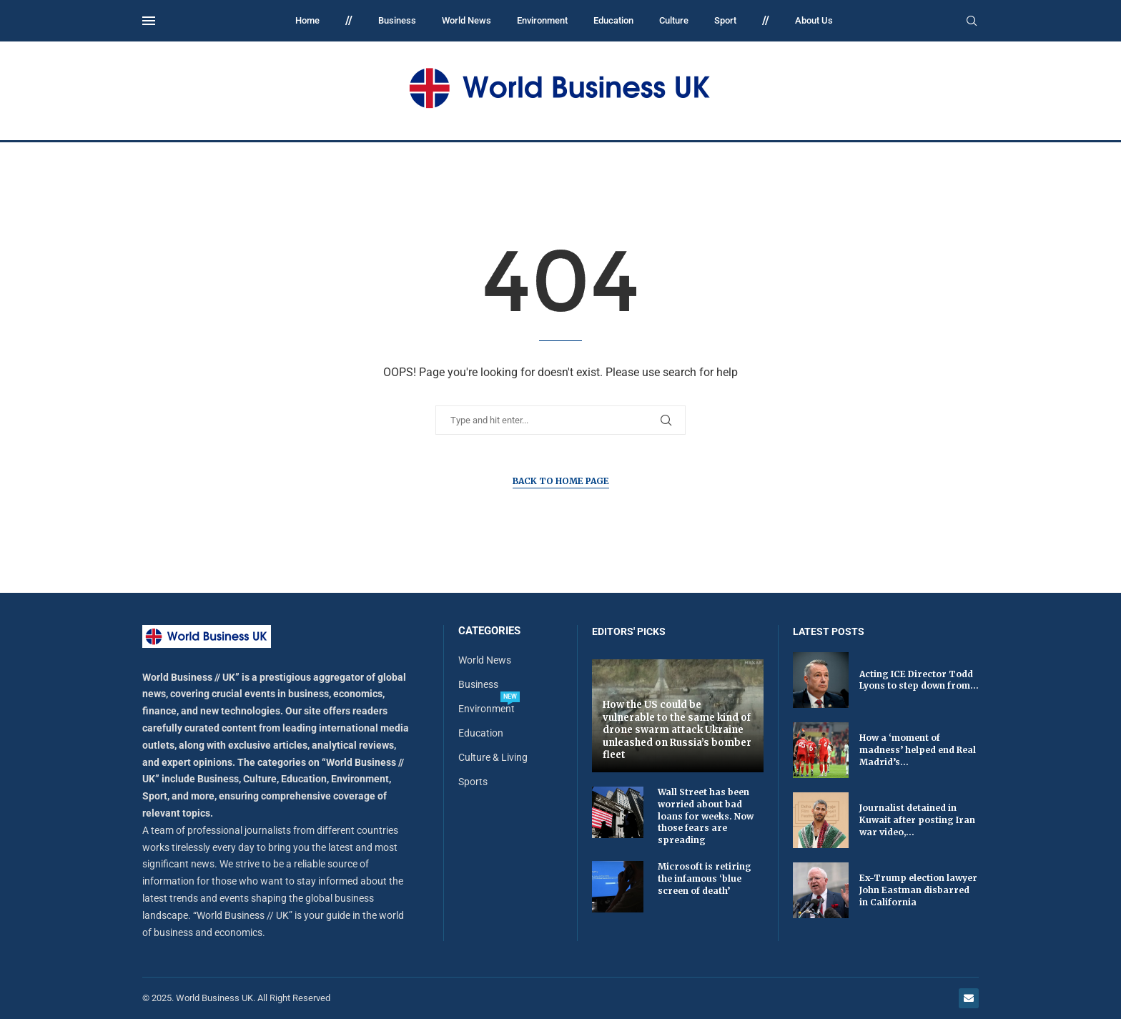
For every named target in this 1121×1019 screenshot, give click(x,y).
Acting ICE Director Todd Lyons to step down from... (919, 680)
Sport (725, 20)
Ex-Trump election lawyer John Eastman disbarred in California (918, 889)
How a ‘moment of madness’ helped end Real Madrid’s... (917, 749)
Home (307, 20)
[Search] (971, 21)
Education (613, 20)
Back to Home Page (561, 481)
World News (466, 20)
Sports (473, 782)
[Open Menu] (148, 20)
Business (397, 20)
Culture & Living (493, 757)
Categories (489, 631)
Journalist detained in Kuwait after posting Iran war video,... (917, 819)
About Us (814, 20)
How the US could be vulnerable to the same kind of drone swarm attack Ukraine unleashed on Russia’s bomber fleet (677, 730)
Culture (673, 20)
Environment (542, 20)
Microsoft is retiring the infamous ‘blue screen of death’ (704, 878)
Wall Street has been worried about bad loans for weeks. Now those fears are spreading (706, 816)
